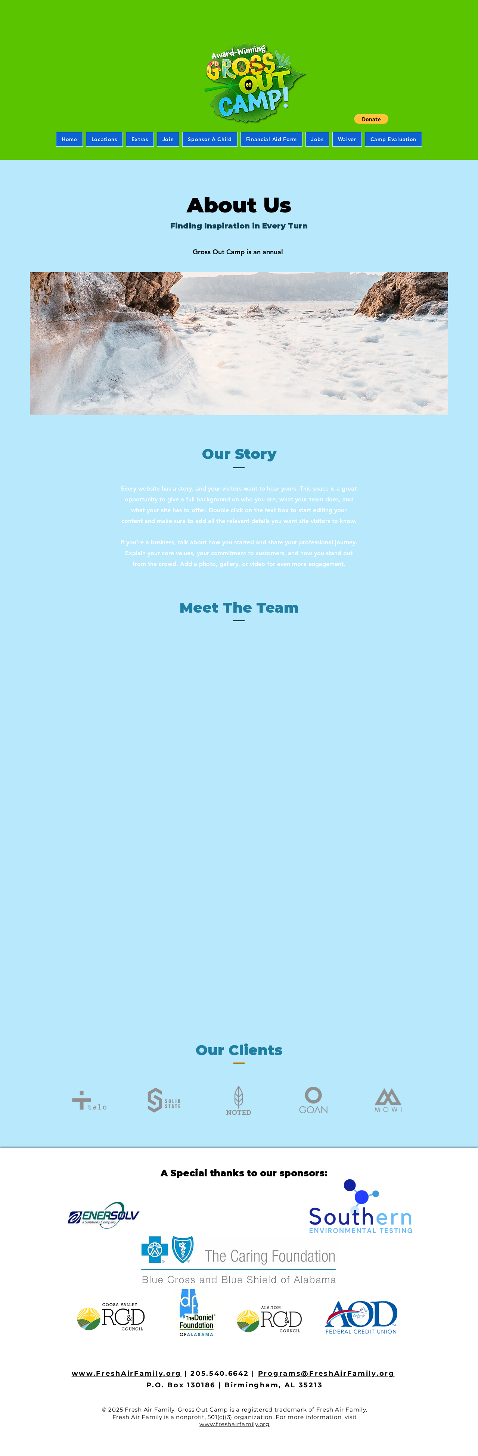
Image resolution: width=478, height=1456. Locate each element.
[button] (371, 119)
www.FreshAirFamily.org (126, 1373)
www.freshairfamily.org (234, 1424)
